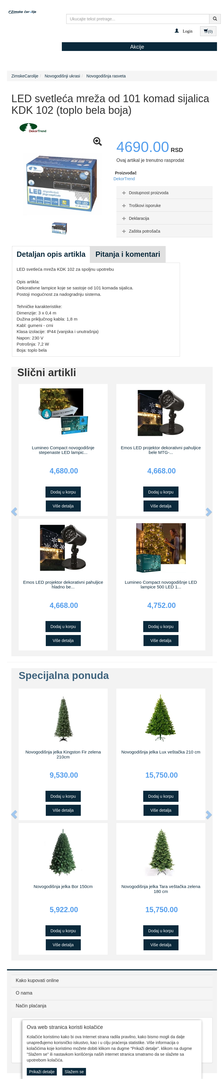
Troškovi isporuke (141, 205)
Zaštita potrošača (140, 231)
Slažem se (74, 1071)
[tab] (164, 192)
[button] (183, 31)
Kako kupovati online (37, 980)
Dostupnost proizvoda (144, 192)
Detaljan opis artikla (51, 254)
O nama (24, 992)
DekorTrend (124, 178)
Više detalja (63, 506)
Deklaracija (135, 218)
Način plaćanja (31, 1005)
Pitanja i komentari (127, 254)
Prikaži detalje (42, 1071)
